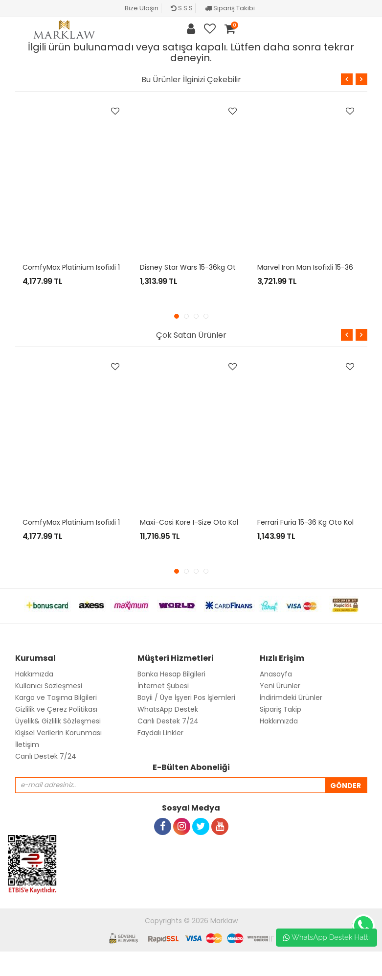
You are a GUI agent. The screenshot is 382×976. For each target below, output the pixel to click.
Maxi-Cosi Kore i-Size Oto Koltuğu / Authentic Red (225, 522)
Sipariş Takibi (230, 8)
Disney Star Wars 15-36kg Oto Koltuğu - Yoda (216, 267)
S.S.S (182, 8)
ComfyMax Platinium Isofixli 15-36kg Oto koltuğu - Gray (116, 267)
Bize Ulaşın (141, 8)
